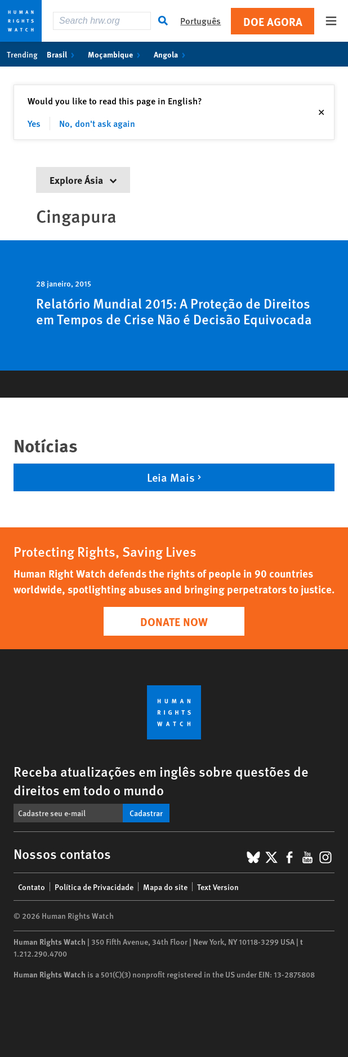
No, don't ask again (97, 123)
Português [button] (200, 20)
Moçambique (116, 54)
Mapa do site (165, 886)
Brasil (63, 54)
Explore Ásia (83, 180)
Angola (172, 54)
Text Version (218, 886)
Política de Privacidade (94, 886)
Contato (31, 886)
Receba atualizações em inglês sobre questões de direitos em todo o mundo (161, 780)
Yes (34, 123)
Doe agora (272, 21)
